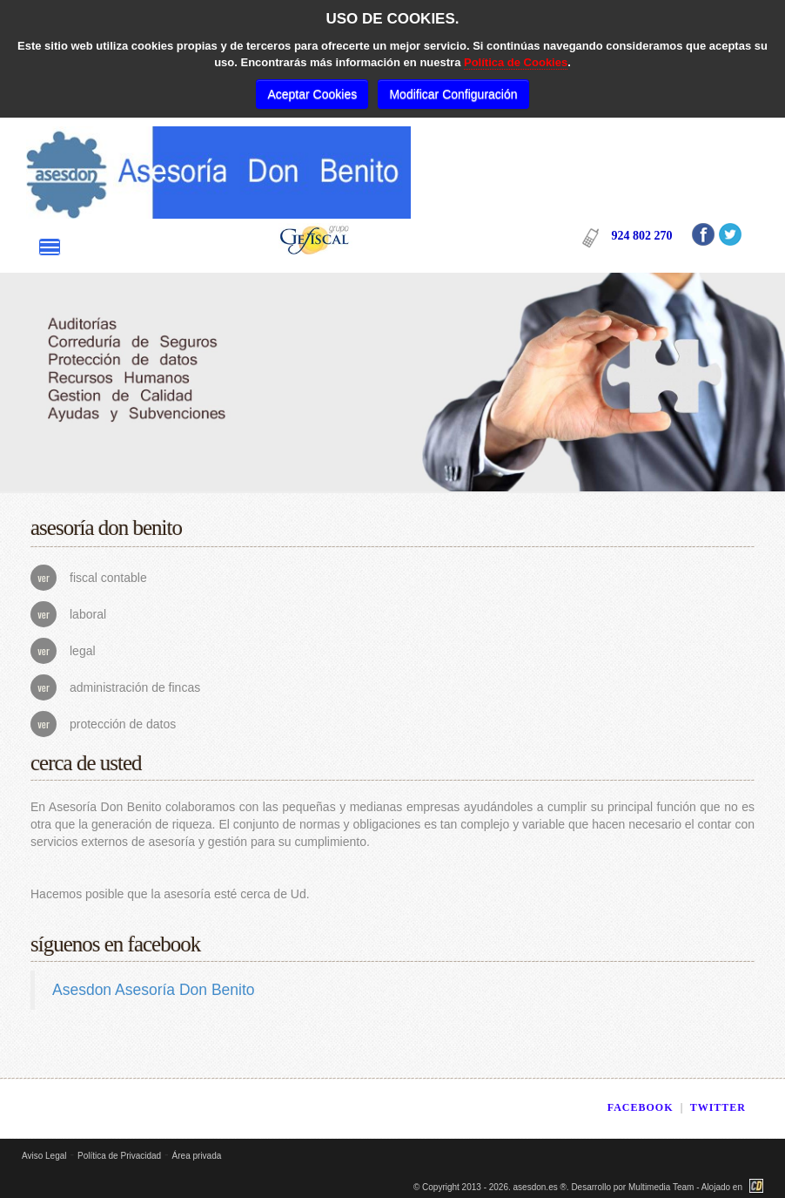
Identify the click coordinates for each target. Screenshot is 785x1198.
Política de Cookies (515, 62)
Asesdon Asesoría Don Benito (153, 989)
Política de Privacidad (119, 1156)
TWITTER (718, 1107)
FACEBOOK (640, 1107)
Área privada (197, 1156)
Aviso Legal (44, 1156)
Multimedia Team (661, 1187)
